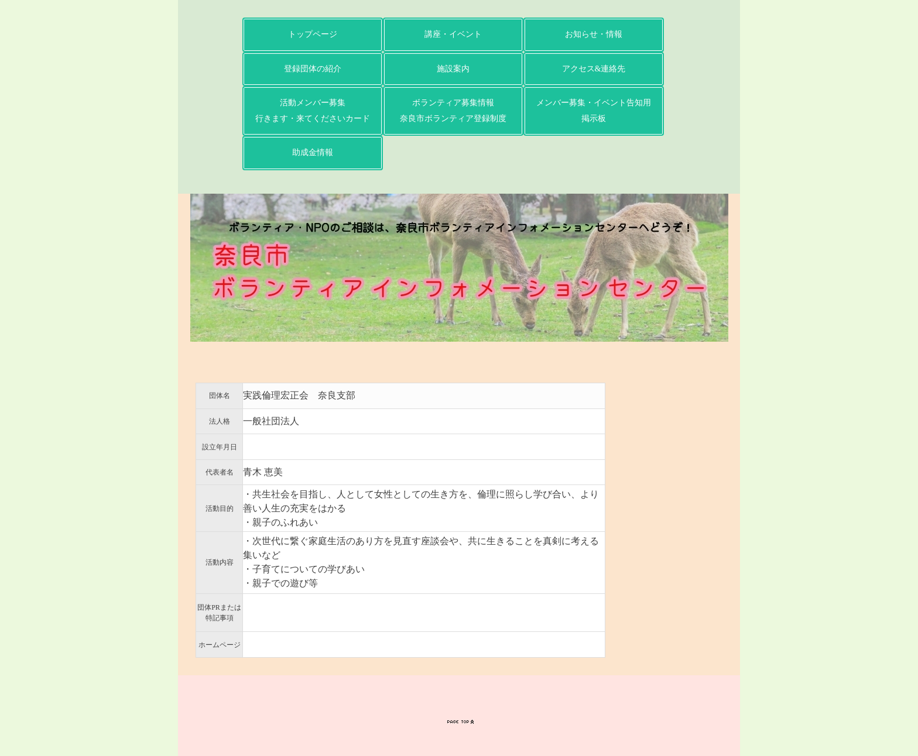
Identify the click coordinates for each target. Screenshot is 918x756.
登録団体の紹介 (312, 68)
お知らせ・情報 (593, 34)
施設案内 (453, 68)
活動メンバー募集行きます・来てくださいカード (312, 110)
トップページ (312, 34)
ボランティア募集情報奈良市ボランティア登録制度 (453, 110)
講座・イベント (453, 34)
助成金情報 (312, 152)
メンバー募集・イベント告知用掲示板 (593, 110)
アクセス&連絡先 (594, 68)
